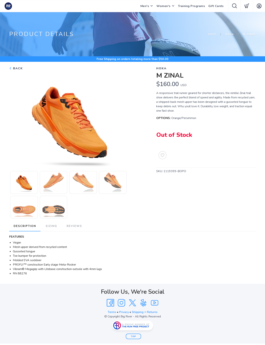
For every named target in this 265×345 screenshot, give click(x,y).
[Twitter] (132, 302)
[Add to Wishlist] (162, 155)
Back (16, 68)
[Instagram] (121, 302)
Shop (212, 34)
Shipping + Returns (145, 312)
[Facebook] (110, 302)
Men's (144, 6)
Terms (112, 312)
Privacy (124, 312)
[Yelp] (143, 302)
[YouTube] (154, 302)
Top (133, 336)
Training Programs (191, 6)
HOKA (229, 34)
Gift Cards (216, 6)
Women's (163, 6)
